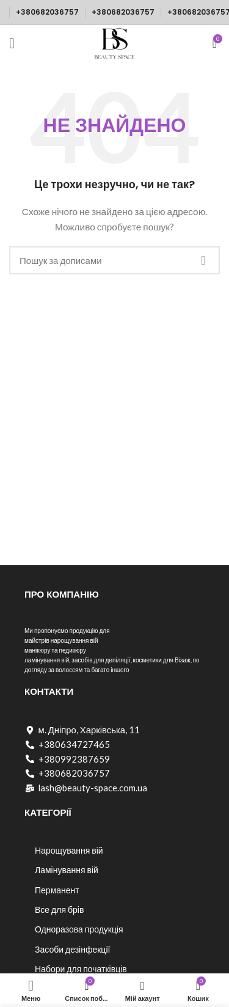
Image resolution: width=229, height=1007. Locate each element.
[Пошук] (114, 260)
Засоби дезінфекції (72, 949)
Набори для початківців (81, 969)
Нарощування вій (69, 850)
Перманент (57, 890)
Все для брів (59, 909)
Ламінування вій (66, 870)
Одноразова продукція (79, 929)
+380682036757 (47, 12)
